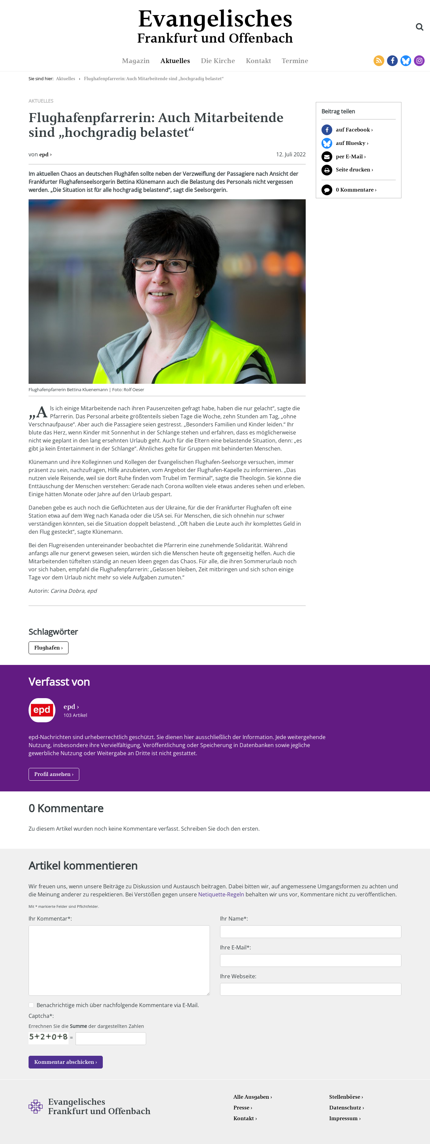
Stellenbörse (344, 1097)
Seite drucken (353, 169)
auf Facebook (353, 129)
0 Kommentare (355, 190)
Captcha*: (41, 1016)
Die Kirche (218, 61)
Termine (295, 61)
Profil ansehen (52, 774)
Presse (241, 1107)
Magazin (136, 61)
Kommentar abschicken (64, 1062)
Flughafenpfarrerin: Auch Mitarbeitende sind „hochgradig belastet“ (154, 78)
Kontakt (258, 61)
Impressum (343, 1118)
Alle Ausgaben (251, 1097)
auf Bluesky (351, 143)
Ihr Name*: (234, 918)
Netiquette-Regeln (221, 894)
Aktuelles (175, 61)
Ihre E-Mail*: (235, 947)
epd (44, 154)
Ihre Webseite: (238, 976)
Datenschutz (345, 1107)
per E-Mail (349, 156)
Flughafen (47, 647)
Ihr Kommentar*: (50, 918)
